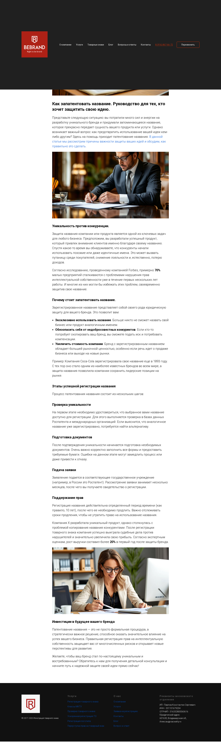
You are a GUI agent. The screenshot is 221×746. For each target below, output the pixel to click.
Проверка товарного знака (81, 716)
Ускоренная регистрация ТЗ (82, 720)
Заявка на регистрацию (126, 716)
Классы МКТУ (75, 711)
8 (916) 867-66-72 (164, 44)
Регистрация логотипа (79, 725)
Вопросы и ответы (127, 44)
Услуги (117, 711)
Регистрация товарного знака (83, 706)
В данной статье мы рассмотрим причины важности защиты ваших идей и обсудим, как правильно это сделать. (109, 143)
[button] (188, 45)
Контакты (146, 44)
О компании (65, 44)
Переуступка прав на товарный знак (86, 730)
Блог (111, 44)
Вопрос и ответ (121, 730)
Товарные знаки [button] (95, 44)
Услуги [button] (79, 44)
